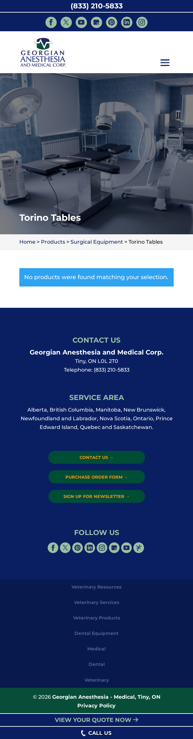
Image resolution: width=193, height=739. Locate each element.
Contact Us (96, 457)
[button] (165, 63)
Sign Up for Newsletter (96, 496)
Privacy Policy (96, 706)
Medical (96, 649)
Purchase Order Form (96, 477)
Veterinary (96, 680)
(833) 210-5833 (97, 6)
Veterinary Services (96, 602)
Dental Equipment (96, 633)
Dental (97, 664)
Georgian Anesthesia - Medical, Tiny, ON (106, 697)
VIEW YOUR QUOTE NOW (96, 720)
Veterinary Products (96, 618)
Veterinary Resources (96, 587)
